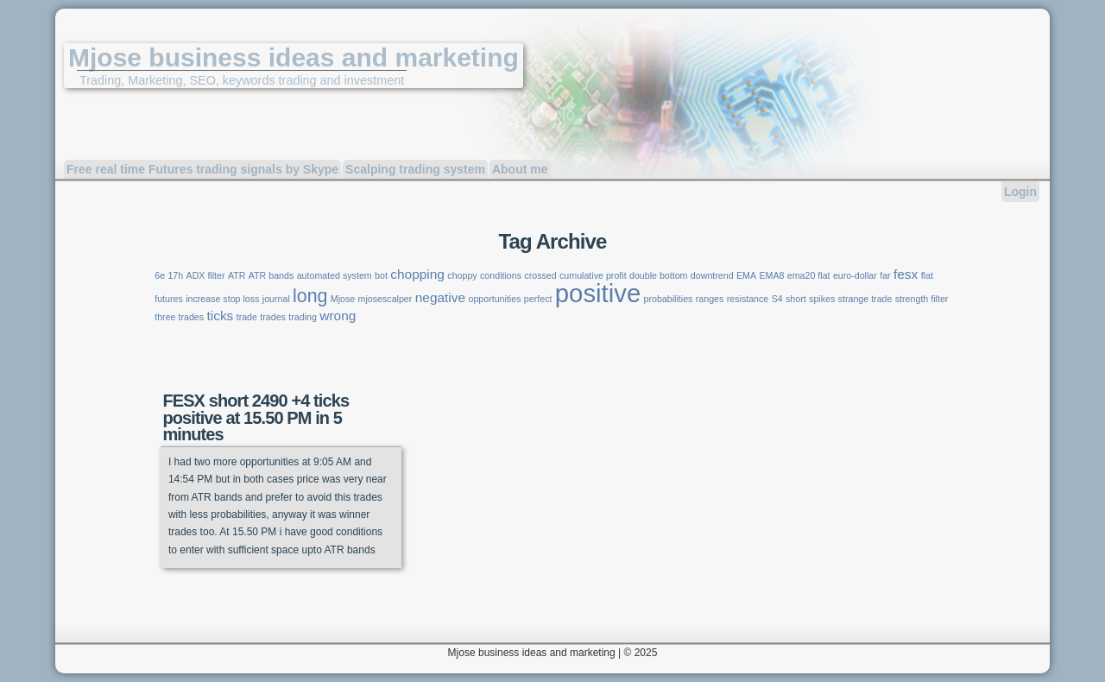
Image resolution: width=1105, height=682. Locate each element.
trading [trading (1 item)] (302, 317)
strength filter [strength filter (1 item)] (922, 299)
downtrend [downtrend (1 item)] (712, 275)
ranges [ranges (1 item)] (710, 299)
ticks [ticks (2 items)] (219, 315)
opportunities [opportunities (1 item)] (494, 299)
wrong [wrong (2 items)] (337, 315)
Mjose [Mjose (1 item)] (343, 299)
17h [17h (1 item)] (175, 275)
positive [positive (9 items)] (598, 293)
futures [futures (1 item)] (169, 299)
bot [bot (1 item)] (381, 275)
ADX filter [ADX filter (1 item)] (205, 275)
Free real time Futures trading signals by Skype (202, 169)
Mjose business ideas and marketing (293, 57)
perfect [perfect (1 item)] (538, 299)
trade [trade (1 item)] (247, 317)
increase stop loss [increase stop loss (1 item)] (222, 299)
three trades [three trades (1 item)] (179, 317)
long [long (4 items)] (310, 296)
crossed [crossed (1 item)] (540, 275)
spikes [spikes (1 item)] (822, 299)
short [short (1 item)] (796, 299)
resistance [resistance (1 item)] (748, 299)
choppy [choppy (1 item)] (462, 275)
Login (1020, 192)
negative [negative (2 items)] (440, 297)
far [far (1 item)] (885, 275)
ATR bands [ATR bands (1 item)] (271, 275)
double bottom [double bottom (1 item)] (658, 275)
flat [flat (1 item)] (927, 275)
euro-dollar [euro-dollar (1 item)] (855, 275)
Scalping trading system (415, 169)
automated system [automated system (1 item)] (334, 275)
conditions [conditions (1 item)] (500, 275)
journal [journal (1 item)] (276, 299)
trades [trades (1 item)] (273, 317)
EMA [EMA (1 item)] (746, 275)
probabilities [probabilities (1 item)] (668, 299)
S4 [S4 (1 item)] (777, 299)
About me (520, 169)
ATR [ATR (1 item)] (237, 275)
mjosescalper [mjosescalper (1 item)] (385, 299)
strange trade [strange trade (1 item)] (865, 299)
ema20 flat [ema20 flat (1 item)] (808, 275)
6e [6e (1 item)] (160, 275)
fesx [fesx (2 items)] (905, 274)
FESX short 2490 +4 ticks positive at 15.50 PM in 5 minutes (255, 417)
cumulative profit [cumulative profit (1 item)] (593, 275)
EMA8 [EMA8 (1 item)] (771, 275)
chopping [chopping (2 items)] (417, 274)
